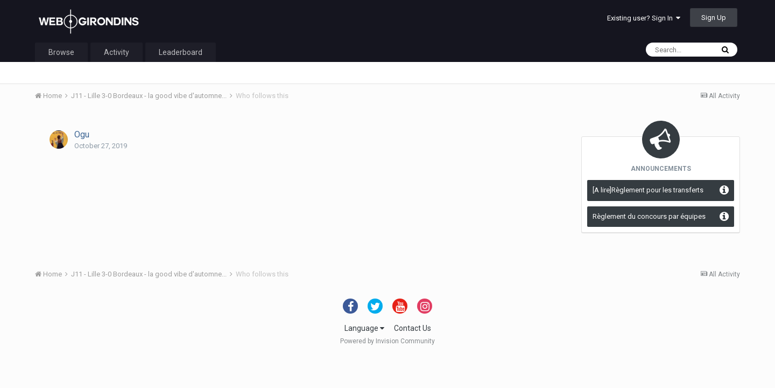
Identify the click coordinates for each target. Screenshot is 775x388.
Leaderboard (180, 52)
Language (364, 328)
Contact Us (412, 328)
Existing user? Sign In (643, 18)
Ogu (81, 134)
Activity (116, 52)
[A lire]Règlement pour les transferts (648, 190)
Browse (61, 52)
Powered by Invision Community (387, 341)
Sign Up (713, 17)
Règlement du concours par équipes (649, 216)
